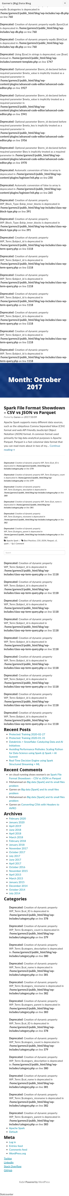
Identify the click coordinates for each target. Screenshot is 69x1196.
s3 (56, 540)
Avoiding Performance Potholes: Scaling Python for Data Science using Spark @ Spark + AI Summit (36, 753)
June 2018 (15, 829)
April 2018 (15, 833)
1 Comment (19, 543)
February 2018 (17, 840)
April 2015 (15, 874)
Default (13, 1131)
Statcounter (6, 1194)
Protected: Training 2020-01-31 (27, 737)
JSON (43, 540)
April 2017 (15, 863)
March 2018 (16, 837)
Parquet (50, 540)
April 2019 (15, 825)
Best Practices (30, 540)
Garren (17, 417)
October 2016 (17, 867)
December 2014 (18, 885)
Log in (12, 1142)
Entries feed (16, 1145)
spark (6, 543)
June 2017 (15, 859)
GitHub (8, 1170)
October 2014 (17, 889)
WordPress (44, 1181)
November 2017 (18, 848)
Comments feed (18, 1149)
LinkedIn (9, 1162)
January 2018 (17, 844)
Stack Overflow (12, 1166)
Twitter (8, 1158)
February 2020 (17, 818)
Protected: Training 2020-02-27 (27, 734)
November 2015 (18, 870)
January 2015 (17, 882)
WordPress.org (17, 1153)
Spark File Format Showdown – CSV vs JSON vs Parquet (34, 410)
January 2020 (17, 822)
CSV (38, 540)
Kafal (22, 1181)
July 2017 (14, 855)
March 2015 (16, 878)
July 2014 (14, 893)
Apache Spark (12, 540)
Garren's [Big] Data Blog (16, 3)
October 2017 (17, 852)
